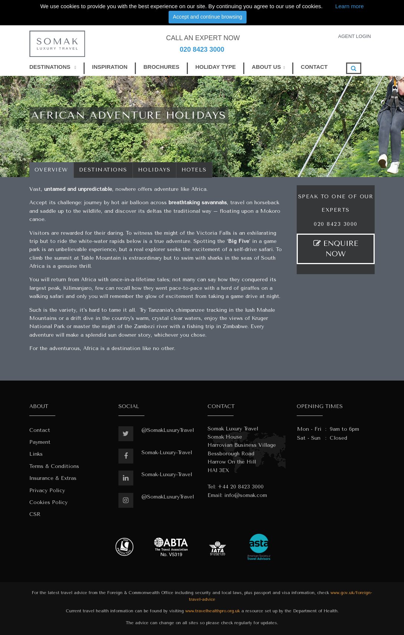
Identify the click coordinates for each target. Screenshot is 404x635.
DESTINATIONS (52, 67)
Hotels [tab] (194, 170)
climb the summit (50, 258)
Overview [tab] (51, 170)
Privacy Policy (47, 490)
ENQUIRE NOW (335, 248)
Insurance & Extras (52, 478)
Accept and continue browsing (207, 17)
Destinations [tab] (103, 170)
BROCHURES (161, 67)
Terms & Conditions (54, 466)
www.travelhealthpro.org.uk (212, 611)
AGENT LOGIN (354, 36)
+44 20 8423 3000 (241, 487)
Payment (39, 442)
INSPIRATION (110, 67)
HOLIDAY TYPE (215, 67)
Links (36, 454)
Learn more (349, 6)
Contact (39, 430)
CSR (34, 514)
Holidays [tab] (154, 170)
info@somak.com (245, 495)
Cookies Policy (48, 502)
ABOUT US (266, 67)
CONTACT (314, 67)
